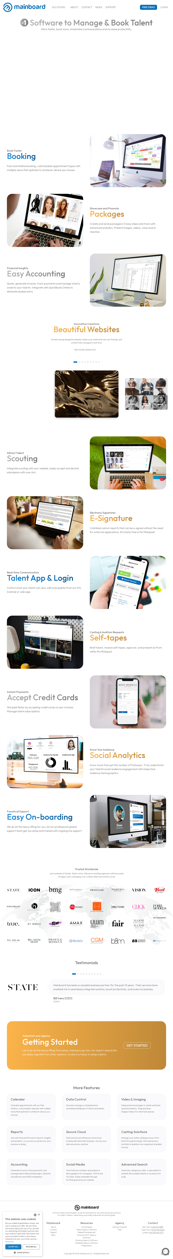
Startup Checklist (120, 1227)
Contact (86, 7)
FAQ (120, 1229)
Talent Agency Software (86, 1229)
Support (110, 7)
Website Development (87, 1232)
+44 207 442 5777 (156, 1232)
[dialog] (22, 1234)
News (98, 7)
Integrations (86, 1245)
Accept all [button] (13, 1247)
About (74, 7)
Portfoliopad (86, 1227)
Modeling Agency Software (86, 1243)
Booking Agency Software (87, 1240)
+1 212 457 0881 (156, 1227)
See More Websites (86, 349)
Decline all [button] (31, 1247)
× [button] (39, 1215)
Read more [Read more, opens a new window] (9, 1242)
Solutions (59, 7)
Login (165, 7)
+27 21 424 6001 (158, 1230)
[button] (75, 362)
